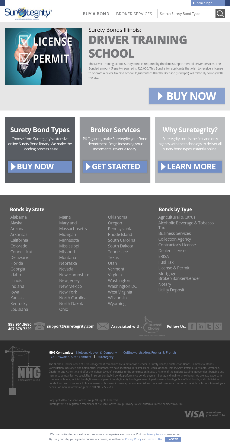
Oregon (115, 223)
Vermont (116, 269)
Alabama (18, 217)
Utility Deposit (171, 290)
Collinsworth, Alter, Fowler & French (149, 352)
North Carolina (72, 298)
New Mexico (70, 286)
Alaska (16, 223)
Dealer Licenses (172, 250)
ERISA (163, 256)
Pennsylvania (120, 228)
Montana (67, 257)
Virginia (115, 275)
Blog (149, 2)
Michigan (67, 234)
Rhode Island (120, 234)
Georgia (17, 269)
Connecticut (21, 251)
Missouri (67, 251)
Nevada (66, 269)
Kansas (16, 298)
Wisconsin (117, 298)
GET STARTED (116, 166)
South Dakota (120, 246)
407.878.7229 (68, 2)
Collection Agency (174, 239)
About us (122, 2)
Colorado (18, 246)
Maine (65, 217)
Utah (112, 263)
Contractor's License (177, 245)
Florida (16, 263)
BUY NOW (191, 96)
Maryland (68, 223)
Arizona (17, 228)
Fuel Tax (166, 262)
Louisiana (19, 309)
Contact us (178, 2)
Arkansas (18, 234)
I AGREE (173, 439)
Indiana (17, 286)
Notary (164, 284)
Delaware (19, 257)
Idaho (15, 275)
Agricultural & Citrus (176, 217)
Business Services (174, 233)
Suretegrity (106, 357)
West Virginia (120, 292)
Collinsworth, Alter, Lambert (71, 357)
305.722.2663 (105, 387)
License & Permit (173, 268)
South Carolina (121, 240)
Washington (119, 280)
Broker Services (134, 14)
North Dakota (71, 303)
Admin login (204, 3)
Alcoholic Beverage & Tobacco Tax (186, 225)
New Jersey (69, 280)
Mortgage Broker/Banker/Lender (179, 276)
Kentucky (18, 303)
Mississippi (69, 246)
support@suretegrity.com (71, 326)
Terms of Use (155, 439)
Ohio (63, 309)
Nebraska (68, 263)
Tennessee (118, 251)
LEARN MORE (191, 166)
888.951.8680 (37, 2)
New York (68, 292)
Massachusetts (73, 228)
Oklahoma (117, 217)
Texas (113, 257)
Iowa (14, 292)
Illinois (16, 280)
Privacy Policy (133, 404)
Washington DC (122, 286)
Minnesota (69, 240)
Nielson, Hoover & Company (96, 352)
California (19, 240)
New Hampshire (74, 275)
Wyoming (116, 303)
